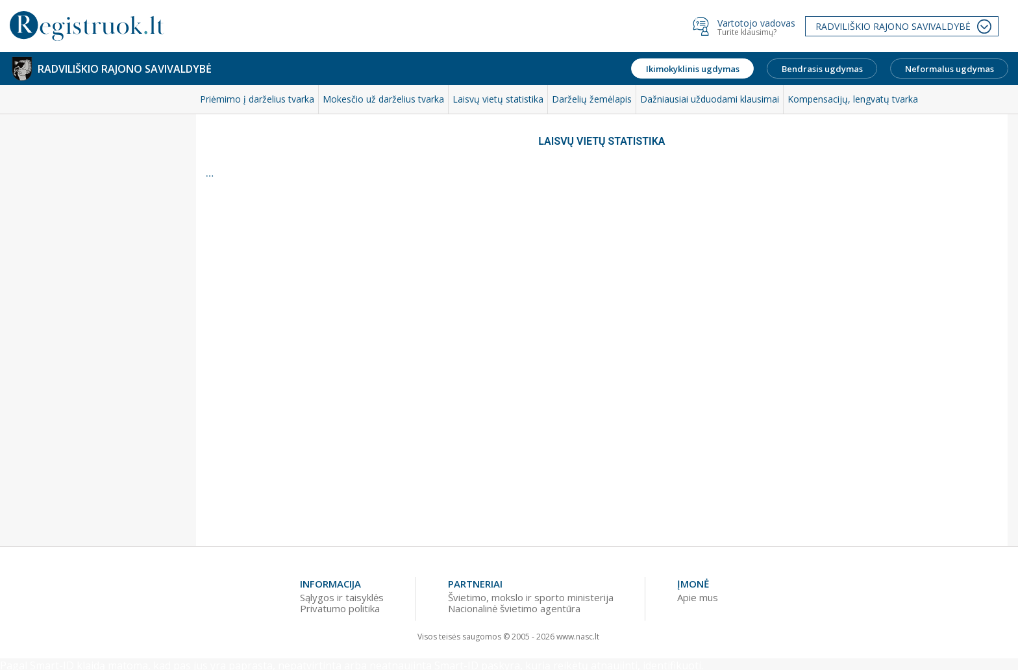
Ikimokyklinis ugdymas (692, 69)
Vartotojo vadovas (756, 23)
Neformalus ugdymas (949, 69)
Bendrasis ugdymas (822, 69)
